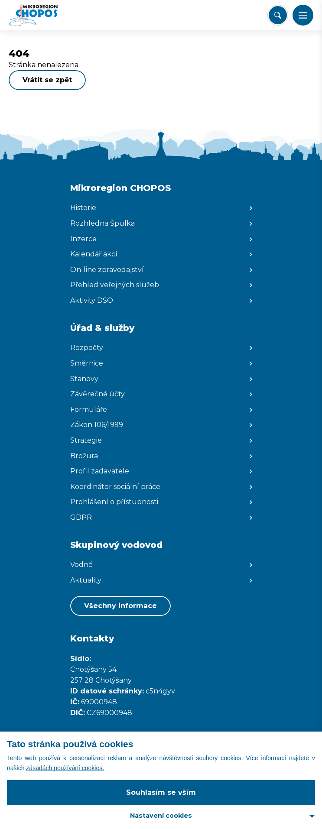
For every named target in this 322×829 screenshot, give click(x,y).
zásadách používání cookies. (65, 767)
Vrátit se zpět (47, 80)
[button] (303, 15)
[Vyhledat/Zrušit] (278, 15)
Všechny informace (120, 606)
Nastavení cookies (161, 815)
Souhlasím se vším (161, 792)
